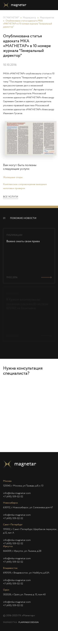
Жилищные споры (13, 182)
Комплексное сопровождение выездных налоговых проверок (25, 191)
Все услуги (10, 201)
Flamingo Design (28, 622)
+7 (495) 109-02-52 (13, 496)
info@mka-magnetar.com (17, 493)
